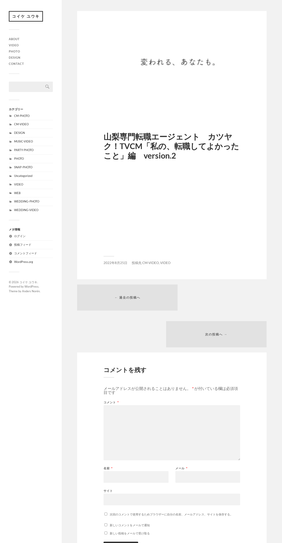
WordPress (31, 287)
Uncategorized (23, 176)
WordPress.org (23, 262)
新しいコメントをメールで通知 (130, 490)
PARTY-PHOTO (23, 150)
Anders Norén (31, 291)
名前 (108, 433)
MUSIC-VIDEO (23, 142)
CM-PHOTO (22, 116)
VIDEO (14, 45)
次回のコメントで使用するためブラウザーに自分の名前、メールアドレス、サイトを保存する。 (171, 479)
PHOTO (14, 51)
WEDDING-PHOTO (26, 202)
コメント (111, 367)
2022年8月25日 (115, 263)
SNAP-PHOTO (23, 167)
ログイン (20, 236)
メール (181, 433)
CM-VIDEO (21, 124)
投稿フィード (22, 245)
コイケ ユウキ (26, 16)
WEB (17, 193)
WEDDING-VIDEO (26, 210)
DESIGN (14, 58)
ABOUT (14, 39)
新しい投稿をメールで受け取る (130, 498)
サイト (108, 455)
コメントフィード (25, 253)
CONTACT (16, 64)
